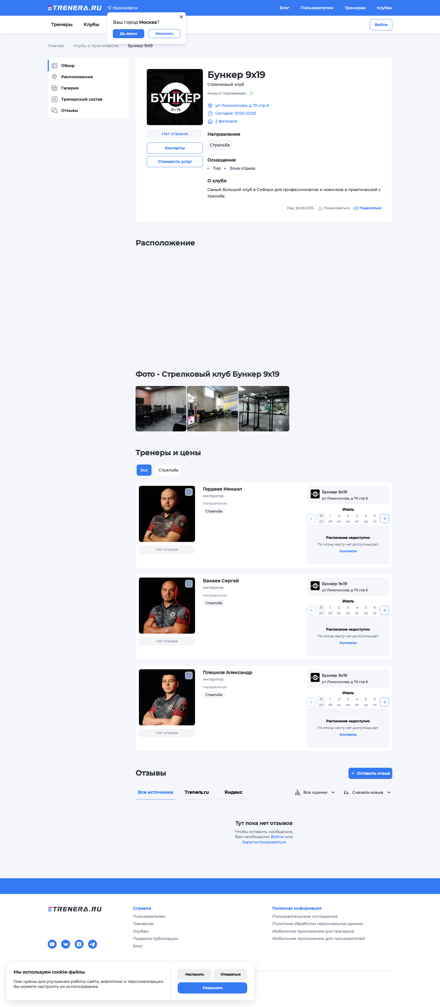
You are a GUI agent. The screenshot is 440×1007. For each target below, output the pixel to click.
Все (144, 470)
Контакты (175, 148)
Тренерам (355, 8)
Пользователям (317, 8)
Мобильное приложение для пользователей (318, 938)
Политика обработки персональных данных (317, 923)
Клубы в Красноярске (95, 45)
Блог (284, 8)
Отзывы (64, 110)
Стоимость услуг (175, 161)
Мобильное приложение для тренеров (313, 931)
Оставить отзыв (370, 773)
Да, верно (128, 33)
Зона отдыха (242, 168)
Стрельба (168, 470)
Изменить (164, 33)
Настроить (194, 974)
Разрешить (213, 988)
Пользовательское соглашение (305, 916)
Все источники (155, 792)
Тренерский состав (76, 99)
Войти (381, 24)
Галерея (65, 88)
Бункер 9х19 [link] (140, 45)
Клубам (384, 8)
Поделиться (367, 208)
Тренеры (61, 24)
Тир (217, 168)
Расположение (72, 76)
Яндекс (233, 792)
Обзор (63, 65)
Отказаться (230, 974)
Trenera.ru (197, 792)
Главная (56, 45)
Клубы (91, 24)
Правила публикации (155, 938)
